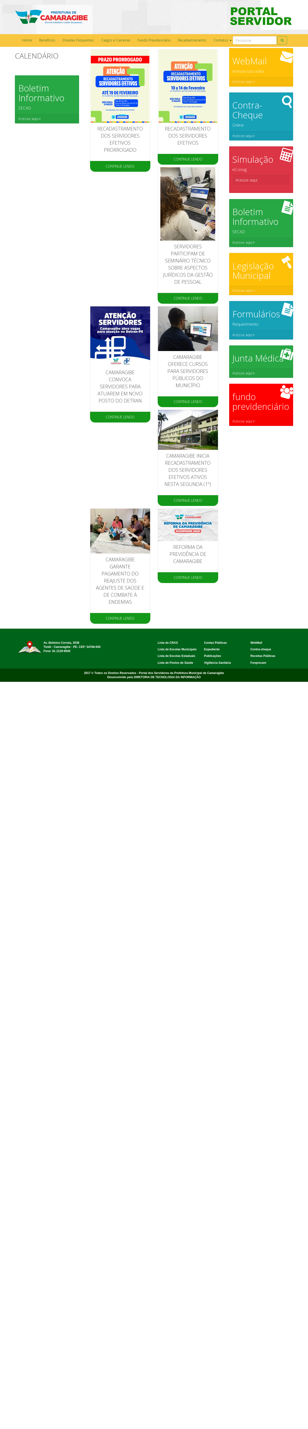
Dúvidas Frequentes (78, 40)
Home (27, 40)
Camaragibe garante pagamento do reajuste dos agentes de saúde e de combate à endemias (120, 580)
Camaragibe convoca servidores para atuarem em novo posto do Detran (120, 386)
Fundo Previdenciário (154, 40)
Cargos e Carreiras (115, 40)
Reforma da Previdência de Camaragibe (188, 554)
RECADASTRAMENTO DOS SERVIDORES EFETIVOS (188, 135)
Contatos (223, 40)
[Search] (255, 40)
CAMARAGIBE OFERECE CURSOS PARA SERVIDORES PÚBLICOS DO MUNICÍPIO (187, 371)
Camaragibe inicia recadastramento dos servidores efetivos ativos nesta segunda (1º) (187, 470)
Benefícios (47, 40)
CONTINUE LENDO (120, 166)
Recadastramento (192, 40)
